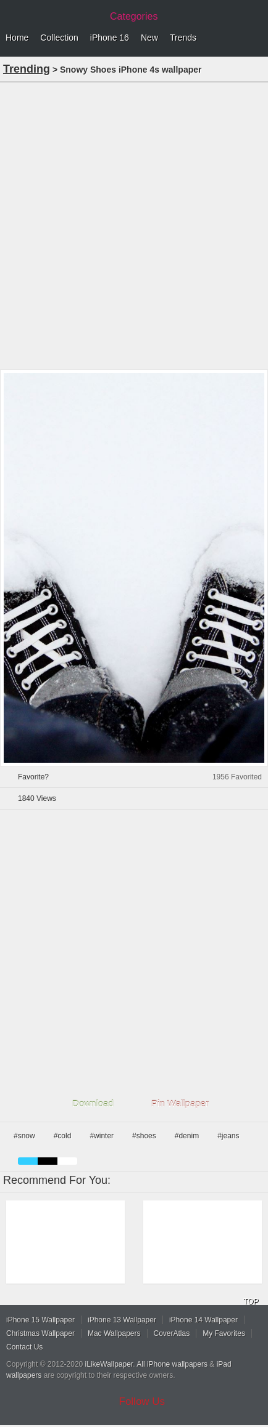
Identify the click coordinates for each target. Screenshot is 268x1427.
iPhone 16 (109, 37)
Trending (26, 69)
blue (28, 1161)
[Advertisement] (134, 224)
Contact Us (24, 1347)
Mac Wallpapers (114, 1333)
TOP (250, 1301)
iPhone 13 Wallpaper (122, 1320)
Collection (59, 37)
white (67, 1161)
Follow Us (142, 1401)
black (47, 1161)
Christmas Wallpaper (40, 1333)
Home (17, 37)
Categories (133, 16)
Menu (255, 38)
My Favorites (224, 1333)
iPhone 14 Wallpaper (203, 1320)
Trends (183, 37)
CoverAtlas (172, 1333)
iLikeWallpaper (109, 1364)
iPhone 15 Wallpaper (40, 1320)
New (149, 37)
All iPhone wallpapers (171, 1364)
